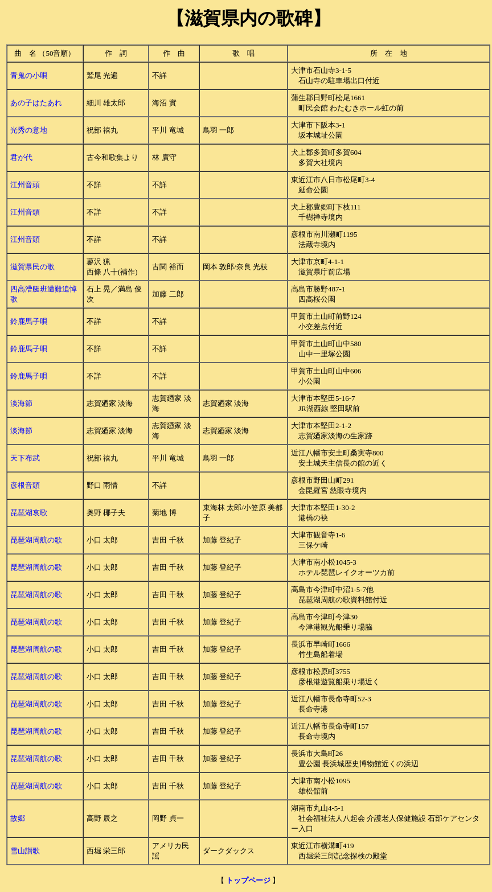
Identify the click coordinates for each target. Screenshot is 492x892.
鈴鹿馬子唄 (28, 321)
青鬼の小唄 (28, 75)
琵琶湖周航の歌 (36, 540)
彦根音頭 (25, 485)
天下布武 (25, 458)
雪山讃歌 (25, 850)
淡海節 (21, 403)
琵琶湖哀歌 (28, 512)
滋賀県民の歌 (32, 266)
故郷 (17, 818)
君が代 (21, 157)
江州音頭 (25, 184)
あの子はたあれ (36, 102)
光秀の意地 (28, 130)
